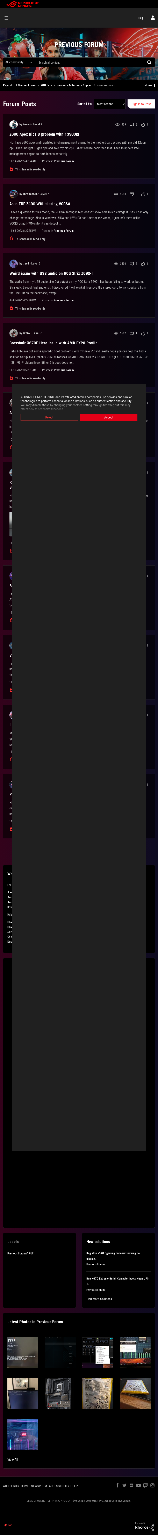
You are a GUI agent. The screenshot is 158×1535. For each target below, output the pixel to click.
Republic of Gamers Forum (19, 85)
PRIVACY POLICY (61, 1500)
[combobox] (94, 62)
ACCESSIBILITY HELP (63, 1486)
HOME (25, 1486)
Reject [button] (49, 417)
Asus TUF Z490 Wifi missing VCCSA (39, 203)
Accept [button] (108, 417)
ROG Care (46, 85)
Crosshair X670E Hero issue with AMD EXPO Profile (53, 342)
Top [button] (10, 1525)
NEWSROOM (39, 1486)
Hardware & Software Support (75, 85)
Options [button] (147, 85)
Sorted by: (84, 104)
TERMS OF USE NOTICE (38, 1500)
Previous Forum (64, 161)
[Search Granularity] (18, 62)
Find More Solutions (99, 1299)
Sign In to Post (141, 104)
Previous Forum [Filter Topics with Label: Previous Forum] (16, 1253)
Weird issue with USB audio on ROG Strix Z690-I (51, 273)
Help (141, 18)
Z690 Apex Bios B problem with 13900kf (44, 134)
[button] (22, 1352)
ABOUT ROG (11, 1486)
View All (12, 1460)
